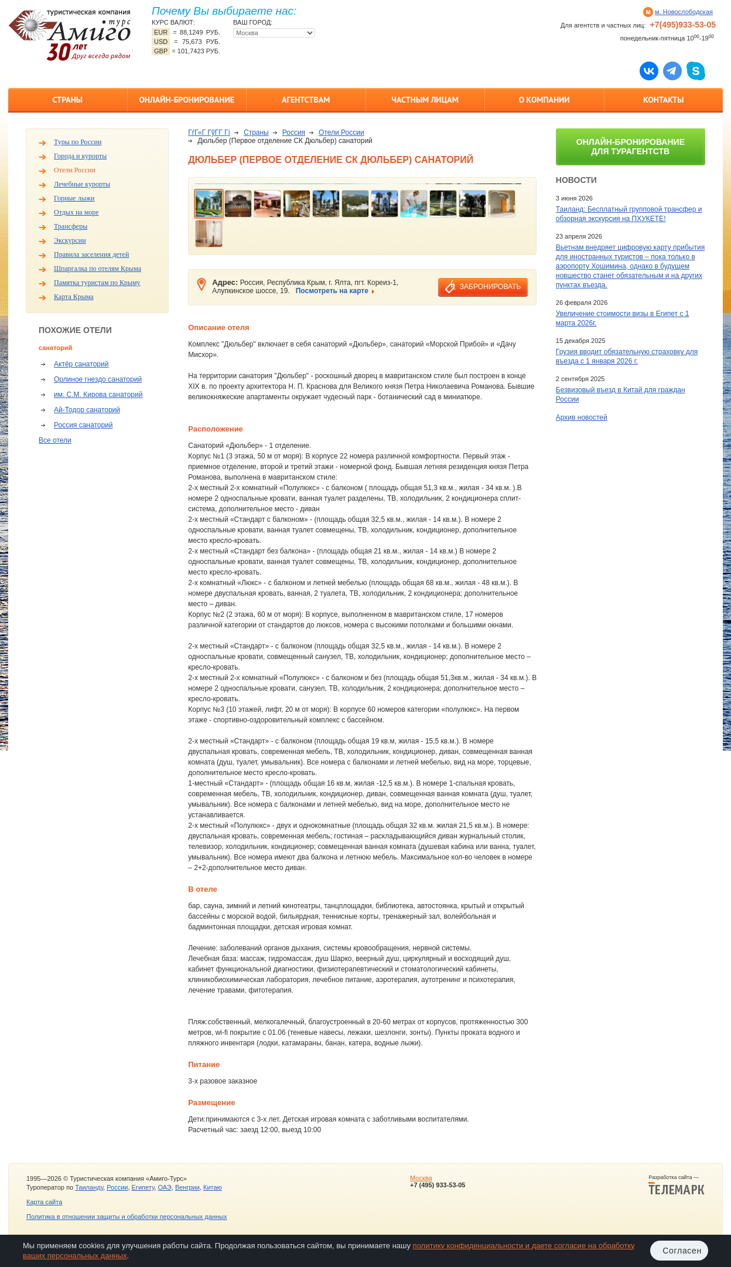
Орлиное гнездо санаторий (98, 379)
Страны (68, 99)
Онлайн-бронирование (186, 99)
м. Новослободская (684, 11)
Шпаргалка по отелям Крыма (97, 268)
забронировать (490, 287)
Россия (293, 132)
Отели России (74, 170)
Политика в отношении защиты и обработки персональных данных (126, 1216)
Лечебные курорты (82, 184)
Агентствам (306, 99)
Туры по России (77, 142)
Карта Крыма (74, 297)
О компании (544, 99)
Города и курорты (80, 156)
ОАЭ (164, 1187)
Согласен (682, 1250)
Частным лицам (425, 99)
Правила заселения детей (91, 254)
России (117, 1187)
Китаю (212, 1187)
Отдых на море (76, 212)
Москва (421, 1177)
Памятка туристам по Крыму (97, 282)
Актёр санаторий (81, 364)
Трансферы (70, 226)
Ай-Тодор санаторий (87, 410)
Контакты (663, 99)
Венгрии (187, 1187)
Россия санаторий (83, 425)
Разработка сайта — (676, 1184)
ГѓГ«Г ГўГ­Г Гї (209, 132)
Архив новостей (581, 417)
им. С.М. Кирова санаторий (98, 394)
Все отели (55, 440)
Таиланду (89, 1187)
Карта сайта (44, 1201)
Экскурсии (70, 240)
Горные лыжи (74, 198)
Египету (143, 1187)
